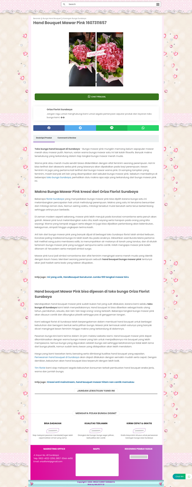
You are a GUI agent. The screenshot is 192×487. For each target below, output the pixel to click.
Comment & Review (67, 137)
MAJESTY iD (100, 484)
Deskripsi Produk (44, 137)
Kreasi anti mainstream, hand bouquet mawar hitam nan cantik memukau (90, 382)
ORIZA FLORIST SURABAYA (104, 482)
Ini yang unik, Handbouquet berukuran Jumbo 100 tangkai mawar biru (88, 277)
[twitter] (80, 128)
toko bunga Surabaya (59, 177)
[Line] (112, 128)
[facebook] (49, 128)
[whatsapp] (143, 128)
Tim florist (40, 367)
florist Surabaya (55, 199)
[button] (96, 82)
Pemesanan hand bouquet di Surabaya (57, 357)
